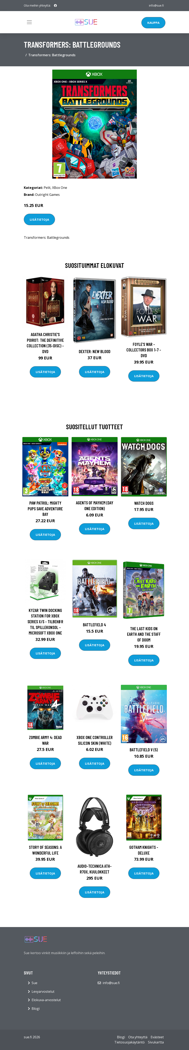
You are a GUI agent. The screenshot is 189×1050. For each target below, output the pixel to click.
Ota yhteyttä (137, 1037)
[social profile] (55, 5)
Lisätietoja (39, 219)
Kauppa (153, 23)
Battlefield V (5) (144, 749)
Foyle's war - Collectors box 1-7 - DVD (143, 350)
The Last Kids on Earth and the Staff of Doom (144, 634)
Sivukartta (156, 1042)
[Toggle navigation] (29, 22)
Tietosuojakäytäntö (129, 1042)
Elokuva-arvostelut (46, 1000)
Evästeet (157, 1037)
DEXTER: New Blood (94, 351)
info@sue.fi (156, 5)
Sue (34, 983)
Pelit (47, 187)
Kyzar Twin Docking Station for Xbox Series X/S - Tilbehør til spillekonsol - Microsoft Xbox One (45, 621)
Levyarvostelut (43, 991)
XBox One (59, 187)
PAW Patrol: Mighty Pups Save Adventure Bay (45, 508)
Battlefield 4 (94, 624)
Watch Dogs (143, 503)
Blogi (36, 1008)
